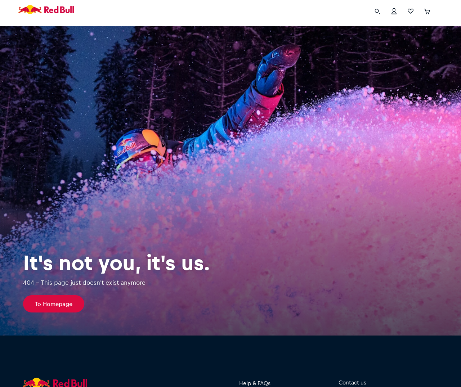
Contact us (352, 382)
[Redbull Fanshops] (46, 11)
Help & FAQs (254, 383)
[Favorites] (411, 10)
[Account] (394, 10)
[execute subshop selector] (439, 11)
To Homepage (53, 303)
